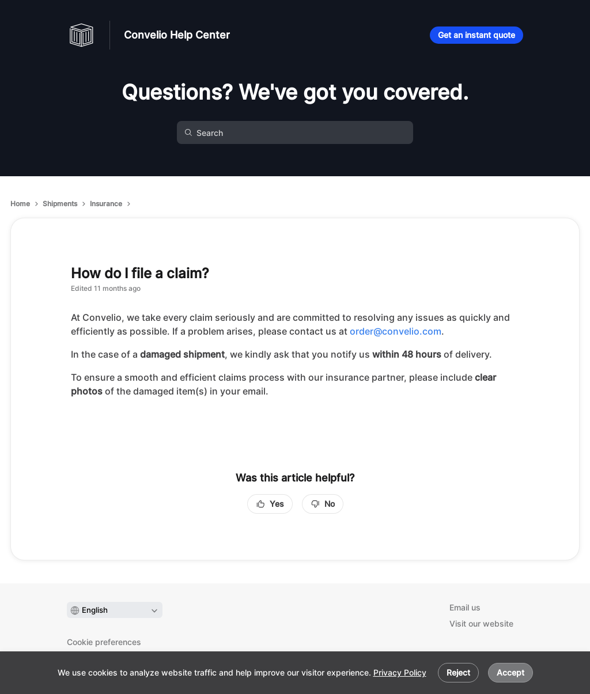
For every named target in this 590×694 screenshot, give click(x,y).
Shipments (60, 203)
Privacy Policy (399, 672)
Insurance (106, 203)
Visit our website (481, 623)
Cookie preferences (104, 642)
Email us (465, 607)
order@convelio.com (395, 331)
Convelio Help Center (177, 35)
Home (20, 203)
